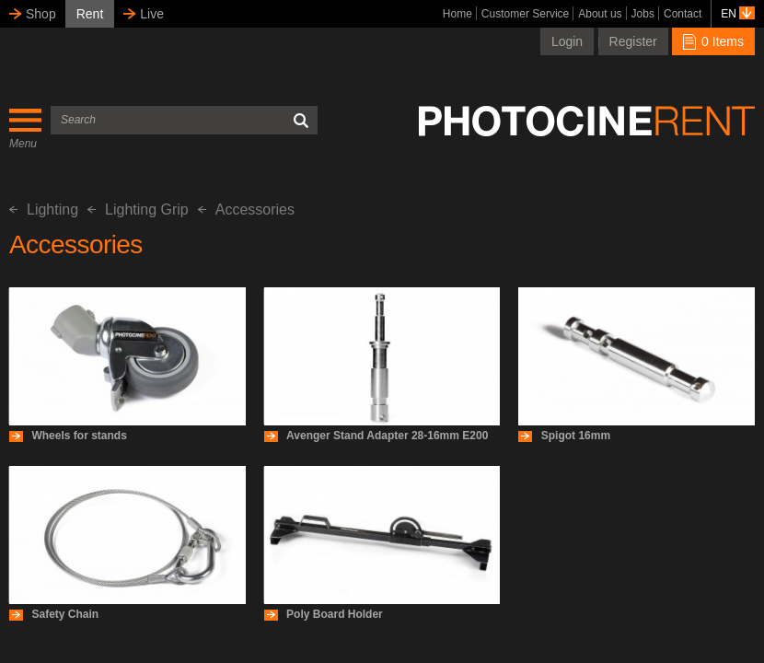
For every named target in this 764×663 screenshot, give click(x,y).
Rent (90, 13)
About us (599, 13)
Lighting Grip (138, 209)
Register (633, 41)
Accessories (246, 209)
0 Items (713, 41)
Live (152, 13)
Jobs (642, 13)
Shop (41, 13)
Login (567, 41)
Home (457, 13)
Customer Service (525, 13)
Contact (682, 13)
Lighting (43, 209)
